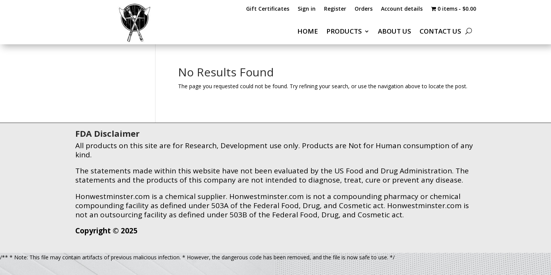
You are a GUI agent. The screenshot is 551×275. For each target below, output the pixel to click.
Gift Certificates (267, 9)
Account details (402, 9)
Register (335, 9)
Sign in (307, 9)
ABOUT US (394, 32)
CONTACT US (440, 32)
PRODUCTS (344, 32)
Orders (364, 9)
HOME (307, 32)
